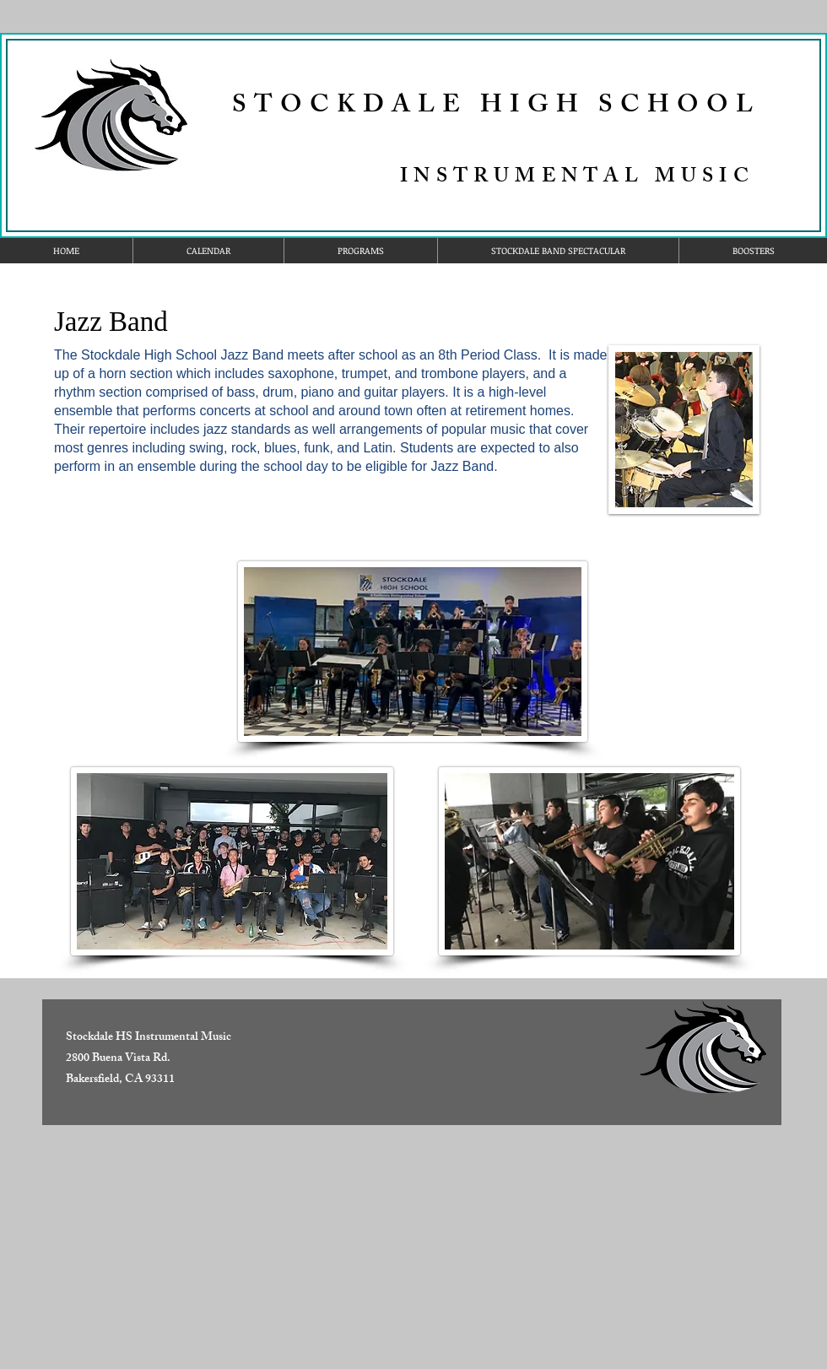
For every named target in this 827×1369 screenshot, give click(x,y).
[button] (360, 250)
